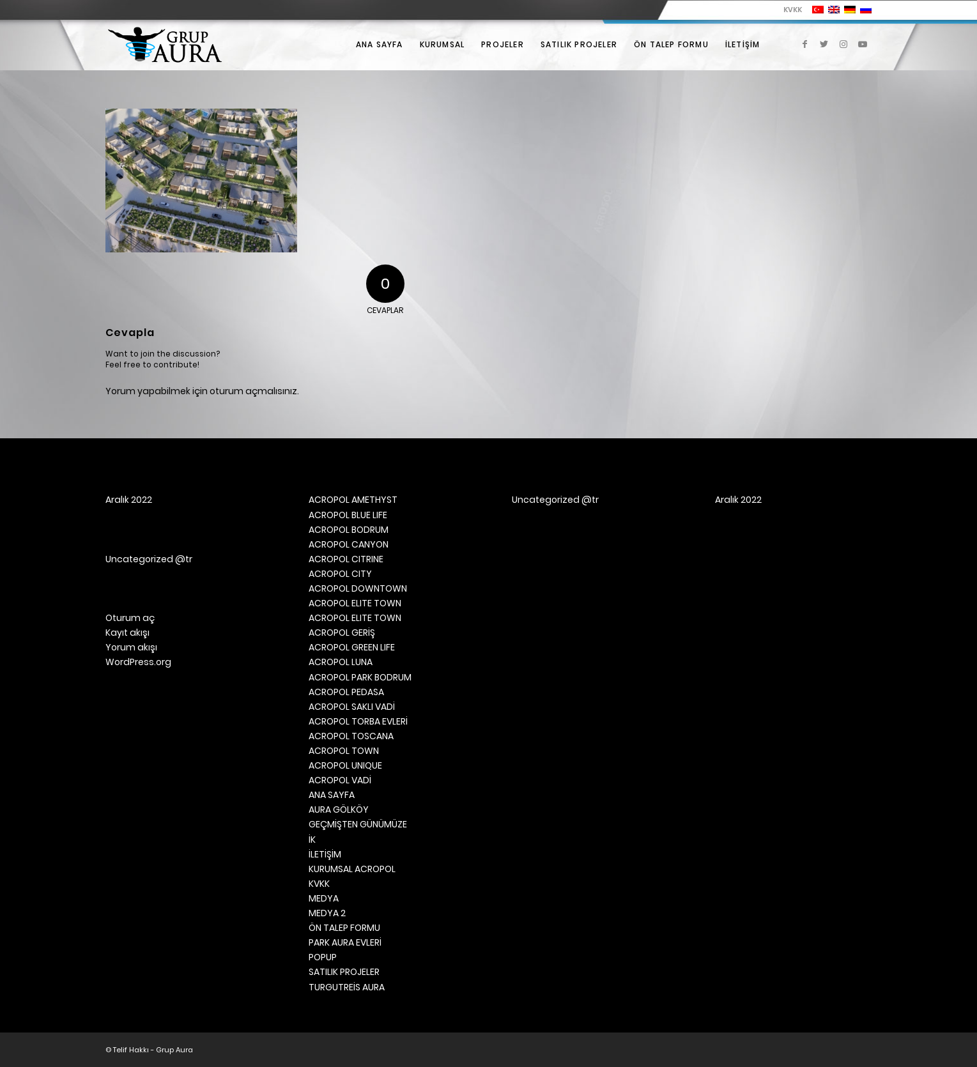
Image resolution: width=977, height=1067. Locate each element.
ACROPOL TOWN (344, 750)
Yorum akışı (131, 647)
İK (312, 839)
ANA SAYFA (332, 794)
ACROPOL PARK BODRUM (360, 677)
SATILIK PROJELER (344, 971)
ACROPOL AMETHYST (353, 499)
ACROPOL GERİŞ (342, 632)
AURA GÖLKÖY (339, 809)
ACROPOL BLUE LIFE (348, 515)
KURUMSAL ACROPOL (352, 869)
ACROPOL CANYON (348, 544)
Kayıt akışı (127, 632)
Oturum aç (130, 617)
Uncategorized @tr (148, 559)
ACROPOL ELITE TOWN (355, 603)
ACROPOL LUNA (341, 662)
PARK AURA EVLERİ (345, 942)
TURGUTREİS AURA (347, 987)
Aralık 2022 (128, 499)
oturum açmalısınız (253, 391)
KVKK (792, 9)
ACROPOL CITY (340, 573)
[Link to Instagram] (843, 44)
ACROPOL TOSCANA (351, 736)
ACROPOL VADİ (340, 780)
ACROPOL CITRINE (346, 559)
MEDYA (324, 898)
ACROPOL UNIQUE (345, 765)
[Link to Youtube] (862, 44)
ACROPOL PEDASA (346, 692)
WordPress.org (138, 662)
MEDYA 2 (327, 913)
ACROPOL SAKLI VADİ (352, 706)
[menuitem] (789, 9)
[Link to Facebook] (805, 44)
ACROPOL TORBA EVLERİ (358, 721)
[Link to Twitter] (824, 44)
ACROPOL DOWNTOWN (358, 588)
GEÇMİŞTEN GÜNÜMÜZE (358, 824)
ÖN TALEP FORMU (344, 927)
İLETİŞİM (325, 854)
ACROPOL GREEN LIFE (352, 647)
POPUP (323, 957)
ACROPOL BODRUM (348, 529)
